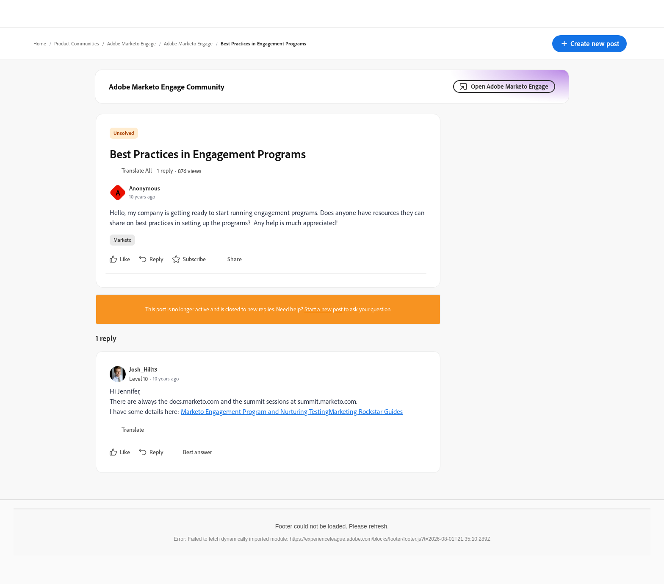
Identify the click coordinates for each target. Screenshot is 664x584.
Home (39, 43)
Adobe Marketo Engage (131, 43)
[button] (589, 43)
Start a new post (323, 309)
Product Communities (76, 43)
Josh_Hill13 (143, 369)
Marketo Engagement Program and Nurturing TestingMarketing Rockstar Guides (292, 411)
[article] (265, 412)
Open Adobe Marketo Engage (509, 86)
